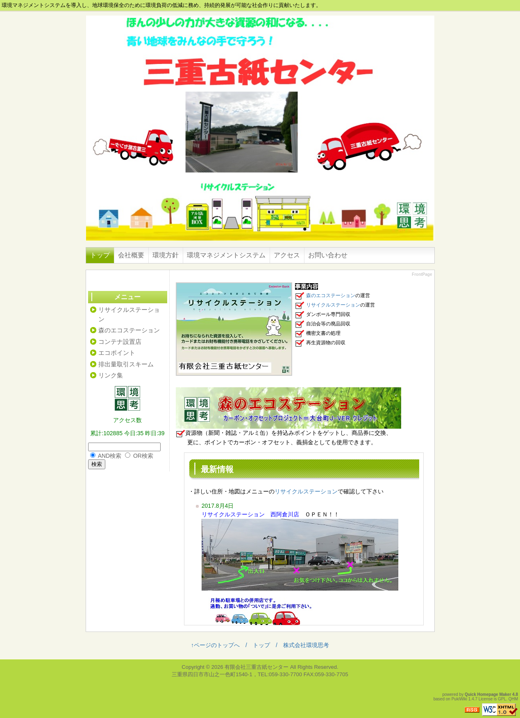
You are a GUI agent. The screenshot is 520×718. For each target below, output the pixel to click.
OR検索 (143, 455)
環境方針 (165, 255)
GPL (502, 699)
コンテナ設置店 (119, 341)
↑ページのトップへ (215, 645)
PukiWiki (459, 699)
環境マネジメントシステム (226, 255)
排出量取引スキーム (126, 364)
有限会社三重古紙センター (256, 667)
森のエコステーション (330, 295)
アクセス (287, 255)
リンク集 (110, 375)
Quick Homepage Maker (488, 694)
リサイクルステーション (333, 305)
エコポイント (116, 352)
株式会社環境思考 (306, 645)
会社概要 (131, 255)
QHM (513, 699)
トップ (100, 255)
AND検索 (110, 455)
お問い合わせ (327, 255)
